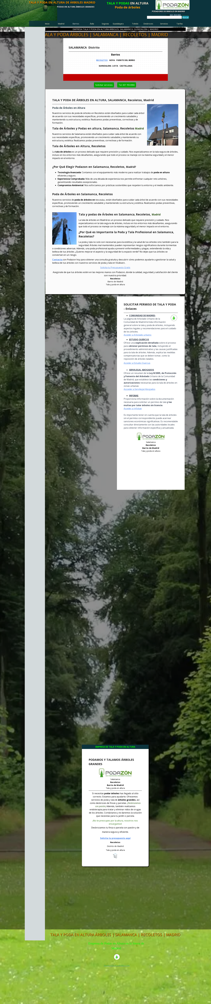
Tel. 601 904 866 (135, 84)
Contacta (57, 259)
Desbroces (148, 23)
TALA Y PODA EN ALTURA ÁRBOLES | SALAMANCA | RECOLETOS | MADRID (115, 934)
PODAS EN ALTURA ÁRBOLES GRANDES (75, 6)
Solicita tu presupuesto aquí (115, 838)
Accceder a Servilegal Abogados (139, 389)
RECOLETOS (103, 60)
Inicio (47, 23)
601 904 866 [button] (175, 14)
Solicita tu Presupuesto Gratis (115, 267)
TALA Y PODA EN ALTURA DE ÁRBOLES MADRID (62, 2)
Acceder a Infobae (133, 408)
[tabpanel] (173, 15)
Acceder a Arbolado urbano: (138, 334)
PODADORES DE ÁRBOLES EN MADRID (168, 11)
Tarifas (179, 23)
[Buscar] (164, 17)
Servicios (164, 23)
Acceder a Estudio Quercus (137, 363)
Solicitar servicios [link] (96, 84)
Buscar (185, 17)
